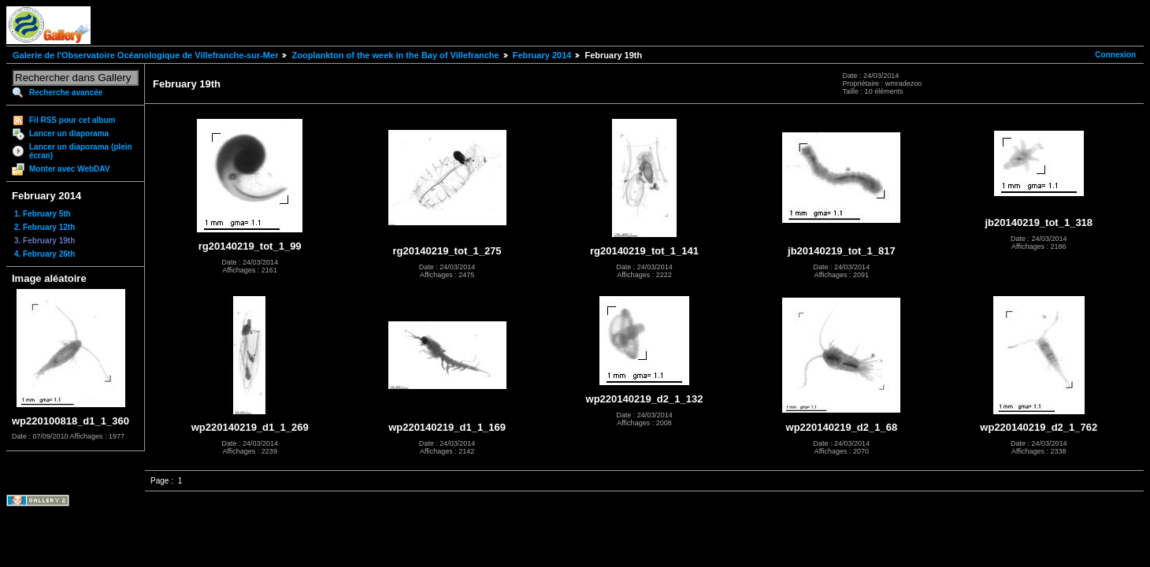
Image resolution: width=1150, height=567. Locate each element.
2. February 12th (44, 227)
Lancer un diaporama (69, 133)
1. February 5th (42, 213)
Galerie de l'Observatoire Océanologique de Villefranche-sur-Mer (145, 55)
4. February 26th (44, 254)
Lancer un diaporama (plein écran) (80, 151)
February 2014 (542, 55)
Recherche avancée (65, 92)
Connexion (1115, 54)
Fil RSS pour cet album (72, 120)
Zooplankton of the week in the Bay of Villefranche (395, 55)
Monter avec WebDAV (69, 169)
